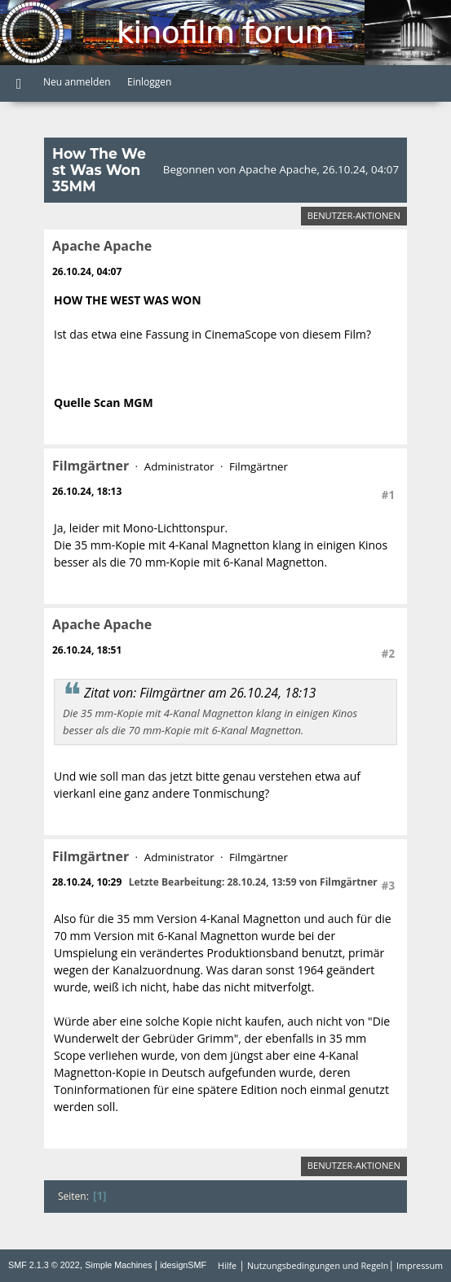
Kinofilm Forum (225, 32)
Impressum (419, 1265)
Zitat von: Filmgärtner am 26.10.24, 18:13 (200, 693)
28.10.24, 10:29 (87, 882)
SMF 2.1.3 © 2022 (44, 1265)
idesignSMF (183, 1265)
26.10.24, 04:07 (87, 271)
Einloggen (149, 82)
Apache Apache (102, 246)
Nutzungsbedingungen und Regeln (317, 1265)
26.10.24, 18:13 (87, 491)
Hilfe (227, 1265)
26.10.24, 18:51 (87, 650)
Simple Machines (118, 1265)
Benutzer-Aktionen (353, 215)
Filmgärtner (90, 466)
